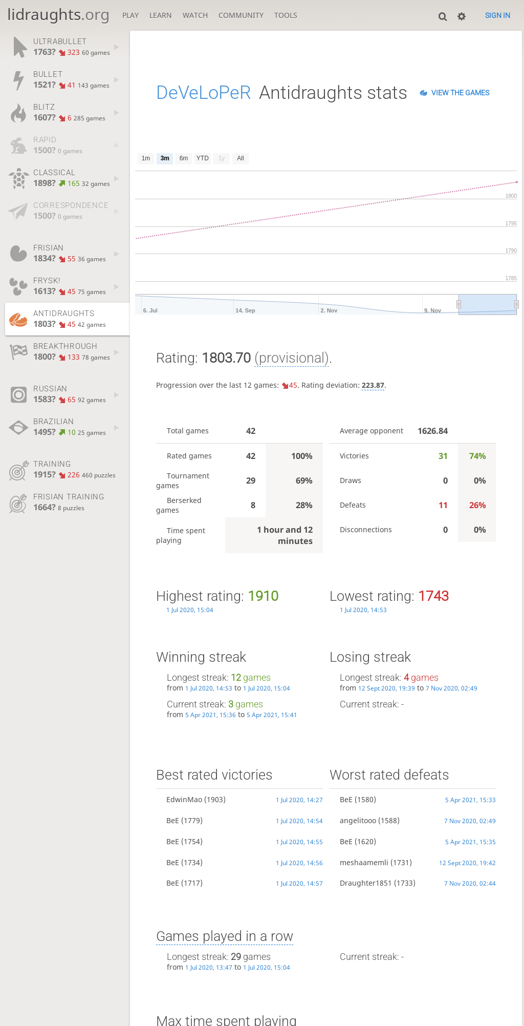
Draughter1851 (366, 883)
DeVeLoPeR (203, 92)
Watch (195, 15)
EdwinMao (184, 799)
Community (241, 15)
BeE (172, 820)
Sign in (497, 15)
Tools (285, 15)
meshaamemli (364, 862)
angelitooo (358, 820)
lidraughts (58, 14)
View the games (460, 93)
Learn (160, 15)
